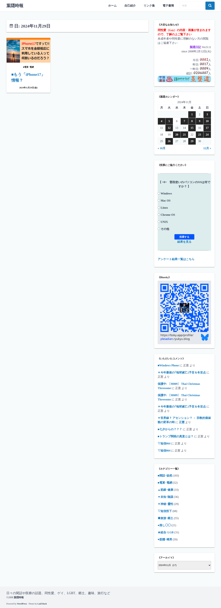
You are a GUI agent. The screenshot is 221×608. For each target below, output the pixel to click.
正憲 (182, 421)
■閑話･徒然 (165, 475)
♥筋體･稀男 (165, 539)
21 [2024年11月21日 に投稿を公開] (184, 134)
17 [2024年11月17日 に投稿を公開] (207, 127)
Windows (166, 193)
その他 (165, 228)
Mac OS (166, 200)
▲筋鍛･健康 (165, 489)
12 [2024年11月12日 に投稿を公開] (169, 127)
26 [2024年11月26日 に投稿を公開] (169, 141)
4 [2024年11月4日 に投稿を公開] (161, 120)
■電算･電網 (165, 482)
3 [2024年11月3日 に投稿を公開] (207, 114)
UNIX (164, 221)
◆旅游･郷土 (165, 517)
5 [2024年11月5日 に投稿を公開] (169, 120)
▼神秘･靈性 (165, 503)
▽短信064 (164, 443)
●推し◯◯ (164, 525)
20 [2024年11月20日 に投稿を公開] (176, 134)
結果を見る (184, 241)
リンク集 (149, 5)
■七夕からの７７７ (170, 429)
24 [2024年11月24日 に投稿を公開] (207, 134)
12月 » (207, 148)
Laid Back (42, 603)
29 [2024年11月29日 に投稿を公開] (192, 141)
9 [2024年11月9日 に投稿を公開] (199, 120)
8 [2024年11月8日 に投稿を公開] (192, 120)
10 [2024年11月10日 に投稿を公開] (207, 120)
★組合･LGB (166, 532)
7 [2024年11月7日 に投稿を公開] (184, 120)
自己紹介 (130, 5)
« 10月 (161, 148)
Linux (164, 207)
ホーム (112, 5)
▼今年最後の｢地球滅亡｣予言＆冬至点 (182, 372)
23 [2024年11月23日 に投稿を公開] (199, 134)
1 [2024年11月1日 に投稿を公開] (192, 114)
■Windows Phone (168, 365)
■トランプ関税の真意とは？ (175, 436)
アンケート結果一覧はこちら (176, 258)
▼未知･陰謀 (165, 496)
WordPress (22, 603)
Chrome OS (168, 214)
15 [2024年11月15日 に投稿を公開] (192, 127)
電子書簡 (168, 5)
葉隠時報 (14, 5)
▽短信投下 (165, 510)
